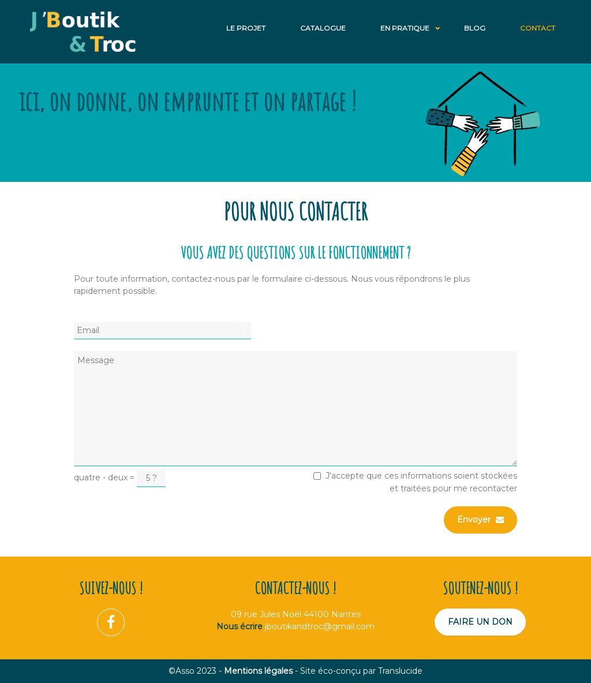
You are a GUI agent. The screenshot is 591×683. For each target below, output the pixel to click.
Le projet (245, 28)
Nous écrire (239, 626)
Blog (474, 28)
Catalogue (323, 28)
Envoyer (480, 519)
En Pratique (404, 28)
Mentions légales (258, 671)
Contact (537, 28)
